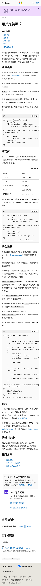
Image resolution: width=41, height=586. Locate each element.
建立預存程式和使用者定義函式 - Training (16, 548)
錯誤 (5, 44)
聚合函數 (6, 41)
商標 (3, 583)
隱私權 (4, 580)
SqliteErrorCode (32, 429)
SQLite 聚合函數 (12, 466)
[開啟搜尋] (33, 3)
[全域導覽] (2, 3)
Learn (4, 18)
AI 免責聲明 (6, 577)
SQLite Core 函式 (12, 463)
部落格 (22, 577)
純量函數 (6, 35)
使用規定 (28, 580)
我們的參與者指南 (25, 485)
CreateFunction (17, 75)
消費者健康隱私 (16, 580)
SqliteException (7, 429)
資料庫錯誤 (22, 418)
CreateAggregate (16, 255)
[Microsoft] (20, 3)
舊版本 (14, 577)
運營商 (5, 38)
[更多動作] (37, 17)
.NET (10, 18)
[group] (20, 132)
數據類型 (9, 460)
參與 (29, 577)
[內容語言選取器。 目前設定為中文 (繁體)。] (8, 566)
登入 (37, 3)
